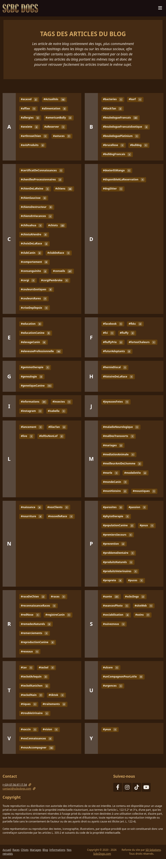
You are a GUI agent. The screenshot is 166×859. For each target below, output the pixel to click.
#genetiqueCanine (36, 385)
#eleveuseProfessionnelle (41, 351)
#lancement (31, 427)
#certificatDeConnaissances (42, 170)
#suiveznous (114, 624)
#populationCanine (118, 525)
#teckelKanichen (34, 686)
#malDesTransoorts (118, 436)
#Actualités (54, 99)
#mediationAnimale (118, 454)
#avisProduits (33, 145)
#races (58, 596)
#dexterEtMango (117, 170)
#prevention (114, 544)
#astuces (61, 136)
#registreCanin (58, 615)
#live (27, 436)
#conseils (62, 271)
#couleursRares (34, 298)
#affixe (28, 108)
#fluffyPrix (113, 342)
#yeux (110, 729)
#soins (142, 615)
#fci (108, 333)
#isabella (56, 411)
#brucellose (113, 145)
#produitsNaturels (118, 562)
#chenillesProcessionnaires (41, 179)
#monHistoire (115, 491)
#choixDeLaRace (34, 244)
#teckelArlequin (34, 676)
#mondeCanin (115, 482)
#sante (111, 596)
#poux (147, 525)
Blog (45, 850)
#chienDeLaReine (35, 189)
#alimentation (54, 108)
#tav (27, 667)
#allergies (30, 117)
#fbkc (135, 324)
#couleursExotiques (36, 289)
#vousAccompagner (37, 748)
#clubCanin (31, 253)
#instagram (31, 411)
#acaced (29, 99)
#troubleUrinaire (35, 713)
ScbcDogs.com (102, 854)
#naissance (31, 507)
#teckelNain (32, 695)
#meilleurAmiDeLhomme (122, 463)
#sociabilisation (116, 615)
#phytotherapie (116, 516)
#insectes (62, 401)
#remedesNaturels (36, 624)
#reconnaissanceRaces (38, 605)
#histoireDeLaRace (118, 376)
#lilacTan (57, 427)
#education (31, 324)
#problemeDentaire (118, 553)
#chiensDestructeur (36, 207)
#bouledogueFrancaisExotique (125, 127)
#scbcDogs (135, 596)
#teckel (46, 667)
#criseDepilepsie (34, 308)
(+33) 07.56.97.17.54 (15, 785)
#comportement (34, 262)
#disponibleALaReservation (123, 179)
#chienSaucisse (33, 198)
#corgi (28, 280)
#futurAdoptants (117, 351)
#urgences (113, 686)
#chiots (56, 225)
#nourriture (31, 516)
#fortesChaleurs (142, 342)
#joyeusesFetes (116, 401)
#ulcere (111, 667)
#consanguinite (34, 271)
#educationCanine (35, 333)
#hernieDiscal (115, 367)
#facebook (113, 324)
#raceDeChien (33, 596)
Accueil (7, 850)
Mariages (35, 850)
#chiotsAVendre (34, 234)
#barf (135, 99)
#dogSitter (113, 189)
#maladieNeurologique (121, 427)
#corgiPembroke (55, 280)
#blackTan (112, 108)
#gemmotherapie (35, 367)
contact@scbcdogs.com (17, 788)
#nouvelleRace (60, 516)
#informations (33, 401)
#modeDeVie (135, 473)
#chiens (63, 189)
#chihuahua (31, 225)
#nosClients (58, 507)
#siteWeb (144, 605)
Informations (57, 850)
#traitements (54, 704)
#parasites (113, 507)
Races (16, 850)
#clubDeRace (58, 253)
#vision (50, 729)
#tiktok (56, 695)
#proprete (112, 580)
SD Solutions (153, 850)
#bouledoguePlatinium (121, 136)
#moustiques (144, 491)
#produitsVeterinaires (120, 571)
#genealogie (32, 376)
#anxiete (29, 127)
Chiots (25, 850)
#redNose (30, 615)
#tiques (29, 704)
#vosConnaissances (36, 738)
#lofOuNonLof (51, 436)
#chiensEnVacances (36, 216)
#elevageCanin (33, 342)
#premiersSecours (117, 534)
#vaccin (29, 729)
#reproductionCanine (37, 642)
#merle (110, 473)
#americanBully (59, 117)
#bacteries (113, 99)
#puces (135, 580)
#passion (137, 507)
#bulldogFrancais (117, 154)
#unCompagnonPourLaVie (123, 676)
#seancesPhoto (116, 605)
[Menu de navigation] (160, 9)
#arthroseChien (34, 136)
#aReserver (54, 127)
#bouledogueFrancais (120, 117)
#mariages (113, 445)
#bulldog (139, 145)
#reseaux (30, 651)
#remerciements (34, 633)
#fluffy (127, 333)
